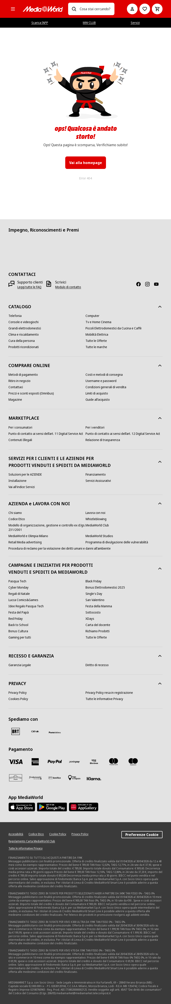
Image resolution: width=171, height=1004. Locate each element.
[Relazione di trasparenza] (103, 440)
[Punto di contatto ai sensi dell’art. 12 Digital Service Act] (123, 433)
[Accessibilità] (15, 834)
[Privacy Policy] (17, 692)
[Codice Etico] (16, 519)
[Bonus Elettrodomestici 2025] (105, 587)
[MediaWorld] (43, 9)
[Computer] (92, 316)
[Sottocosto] (93, 612)
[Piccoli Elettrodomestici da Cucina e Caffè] (114, 328)
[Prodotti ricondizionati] (23, 347)
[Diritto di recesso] (97, 665)
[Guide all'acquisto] (98, 399)
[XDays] (90, 618)
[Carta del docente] (98, 625)
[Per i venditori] (95, 427)
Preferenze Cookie (142, 834)
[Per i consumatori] (20, 427)
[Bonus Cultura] (18, 631)
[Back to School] (18, 625)
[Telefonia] (15, 316)
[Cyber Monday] (18, 587)
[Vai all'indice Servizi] (21, 487)
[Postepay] (74, 761)
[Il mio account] (132, 9)
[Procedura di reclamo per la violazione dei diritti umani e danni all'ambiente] (59, 548)
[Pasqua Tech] (17, 581)
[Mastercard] (113, 761)
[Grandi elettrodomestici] (24, 328)
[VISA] (15, 761)
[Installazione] (17, 480)
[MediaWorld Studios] (99, 536)
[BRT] (15, 731)
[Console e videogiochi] (23, 322)
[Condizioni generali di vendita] (106, 387)
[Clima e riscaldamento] (23, 334)
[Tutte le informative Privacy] (104, 699)
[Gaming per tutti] (19, 637)
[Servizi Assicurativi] (98, 480)
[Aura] (15, 777)
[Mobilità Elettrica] (97, 334)
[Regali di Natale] (19, 593)
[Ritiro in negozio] (19, 381)
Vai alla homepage (85, 162)
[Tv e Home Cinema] (98, 322)
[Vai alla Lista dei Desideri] (144, 9)
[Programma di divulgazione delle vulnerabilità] (117, 542)
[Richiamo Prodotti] (98, 631)
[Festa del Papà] (18, 612)
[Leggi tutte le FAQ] (29, 287)
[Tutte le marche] (96, 347)
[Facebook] (140, 284)
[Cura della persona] (21, 341)
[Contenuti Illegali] (20, 440)
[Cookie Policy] (57, 834)
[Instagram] (149, 284)
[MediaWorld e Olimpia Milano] (28, 536)
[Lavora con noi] (95, 513)
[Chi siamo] (15, 513)
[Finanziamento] (96, 474)
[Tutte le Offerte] (96, 341)
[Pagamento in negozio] (74, 777)
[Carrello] (157, 9)
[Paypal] (55, 761)
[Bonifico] (55, 777)
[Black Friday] (94, 581)
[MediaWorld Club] (97, 525)
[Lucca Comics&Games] (23, 600)
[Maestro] (133, 761)
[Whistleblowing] (96, 519)
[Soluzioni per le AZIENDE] (25, 474)
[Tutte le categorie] (12, 8)
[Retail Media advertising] (25, 542)
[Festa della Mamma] (99, 606)
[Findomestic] (35, 777)
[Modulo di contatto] (68, 287)
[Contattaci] (15, 387)
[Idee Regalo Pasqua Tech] (26, 606)
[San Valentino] (95, 600)
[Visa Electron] (94, 761)
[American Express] (35, 761)
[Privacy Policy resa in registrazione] (109, 692)
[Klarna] (94, 778)
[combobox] (95, 9)
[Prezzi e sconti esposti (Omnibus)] (31, 393)
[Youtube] (158, 284)
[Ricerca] (74, 9)
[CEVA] (35, 731)
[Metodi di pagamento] (23, 374)
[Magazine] (15, 399)
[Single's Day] (94, 593)
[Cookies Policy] (18, 699)
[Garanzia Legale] (19, 665)
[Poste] (55, 732)
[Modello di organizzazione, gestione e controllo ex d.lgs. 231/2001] (47, 527)
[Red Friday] (15, 618)
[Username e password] (101, 381)
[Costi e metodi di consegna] (104, 374)
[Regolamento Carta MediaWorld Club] (31, 841)
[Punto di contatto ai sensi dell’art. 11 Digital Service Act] (45, 433)
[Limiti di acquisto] (97, 393)
